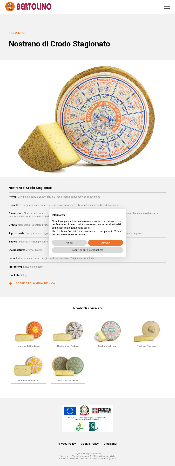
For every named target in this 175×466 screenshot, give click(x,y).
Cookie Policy (90, 443)
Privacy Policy (66, 443)
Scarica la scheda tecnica (32, 283)
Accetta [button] (105, 242)
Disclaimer (111, 443)
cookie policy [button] (83, 227)
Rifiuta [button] (69, 242)
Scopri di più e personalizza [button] (87, 250)
